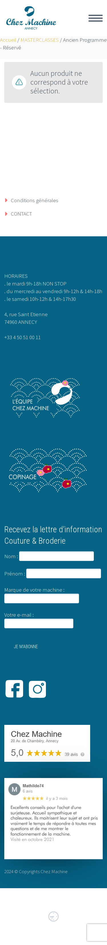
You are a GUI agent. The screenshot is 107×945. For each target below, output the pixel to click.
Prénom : (14, 573)
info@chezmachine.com (31, 344)
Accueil (8, 39)
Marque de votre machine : (34, 589)
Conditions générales (34, 200)
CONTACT (21, 213)
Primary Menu (95, 18)
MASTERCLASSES (40, 39)
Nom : (11, 556)
